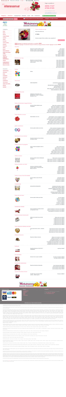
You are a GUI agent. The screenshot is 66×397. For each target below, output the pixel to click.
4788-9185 (49, 8)
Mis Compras (29, 0)
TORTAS (4, 60)
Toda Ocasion (5, 82)
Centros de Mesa (6, 42)
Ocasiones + (10, 15)
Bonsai (4, 49)
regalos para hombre (6, 83)
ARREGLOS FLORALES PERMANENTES (6, 57)
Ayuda (28, 15)
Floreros (4, 34)
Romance (4, 78)
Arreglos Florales (6, 36)
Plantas (4, 39)
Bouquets (4, 44)
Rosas (4, 31)
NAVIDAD (4, 55)
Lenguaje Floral (17, 15)
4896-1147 (49, 6)
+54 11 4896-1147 (48, 292)
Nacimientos (5, 77)
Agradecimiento (5, 70)
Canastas (4, 37)
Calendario (24, 15)
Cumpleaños (5, 75)
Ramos (4, 32)
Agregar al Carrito (61, 40)
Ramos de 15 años (6, 64)
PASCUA (4, 85)
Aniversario (5, 72)
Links (32, 15)
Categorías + (4, 15)
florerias (9, 360)
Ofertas (4, 47)
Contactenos (37, 15)
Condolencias (5, 80)
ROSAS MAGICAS (6, 50)
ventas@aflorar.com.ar (51, 13)
